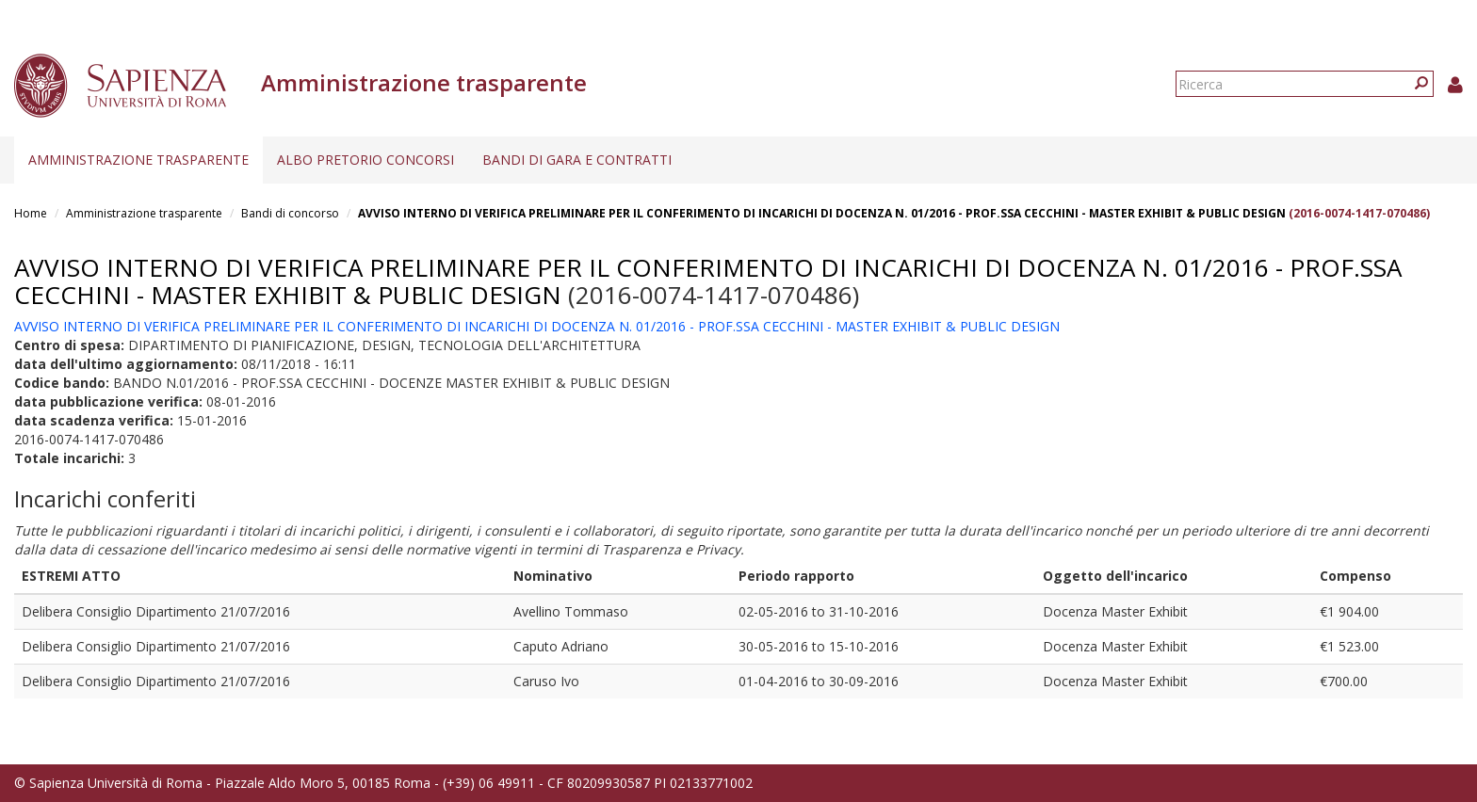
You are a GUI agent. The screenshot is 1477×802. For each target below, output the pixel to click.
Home (30, 213)
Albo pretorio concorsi (365, 159)
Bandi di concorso (290, 213)
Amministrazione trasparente (138, 159)
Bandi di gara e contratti (577, 159)
